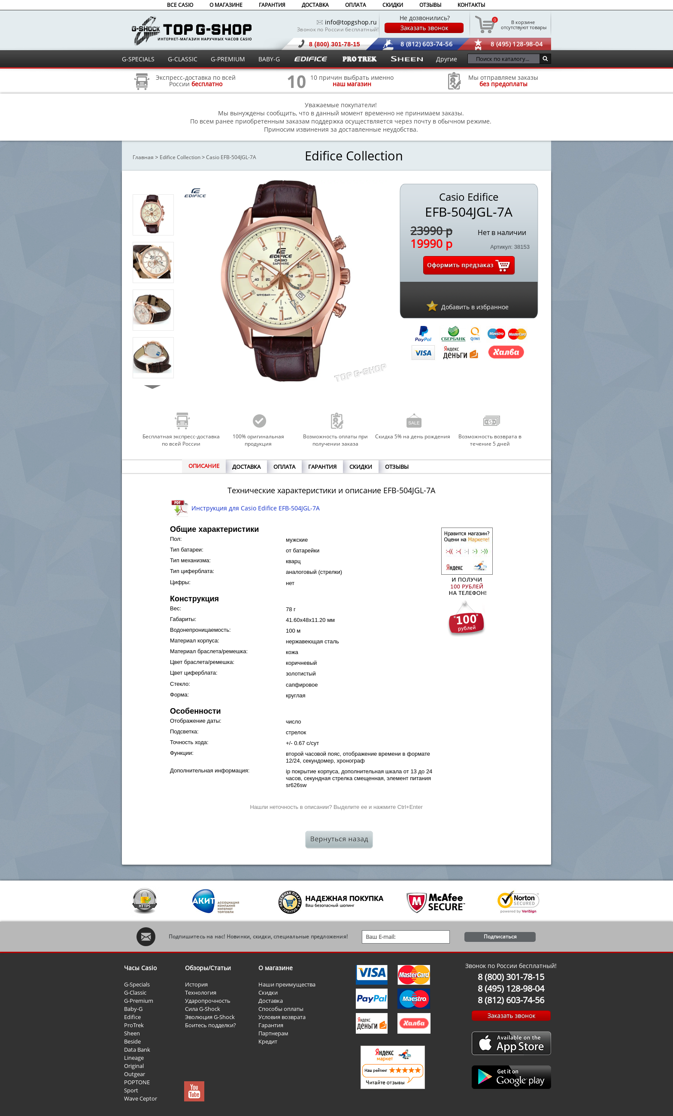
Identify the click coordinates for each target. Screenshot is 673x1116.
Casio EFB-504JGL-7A (231, 157)
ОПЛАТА (355, 5)
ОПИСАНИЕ (203, 466)
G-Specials (137, 984)
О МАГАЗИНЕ (226, 5)
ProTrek (134, 1025)
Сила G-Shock (202, 1009)
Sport (131, 1090)
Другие (446, 59)
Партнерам (273, 1033)
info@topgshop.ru (351, 22)
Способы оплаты (280, 1009)
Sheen (132, 1033)
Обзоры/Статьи (208, 968)
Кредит (267, 1041)
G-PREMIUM (228, 59)
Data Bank (137, 1049)
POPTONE (137, 1082)
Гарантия (270, 1025)
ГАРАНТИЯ (272, 5)
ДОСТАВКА (315, 5)
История (196, 984)
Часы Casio (140, 968)
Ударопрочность (207, 1000)
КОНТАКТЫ (471, 5)
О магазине (275, 968)
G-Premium (138, 1000)
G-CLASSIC (182, 59)
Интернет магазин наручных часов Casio (191, 30)
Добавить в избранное (475, 307)
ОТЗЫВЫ (430, 5)
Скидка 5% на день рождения (412, 436)
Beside (132, 1041)
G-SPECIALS (138, 59)
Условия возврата (282, 1017)
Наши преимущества (286, 984)
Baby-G (133, 1009)
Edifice (132, 1017)
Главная (143, 157)
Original (134, 1066)
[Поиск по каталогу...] (505, 59)
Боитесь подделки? (210, 1025)
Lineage (134, 1058)
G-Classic (135, 992)
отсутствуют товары (523, 24)
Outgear (134, 1074)
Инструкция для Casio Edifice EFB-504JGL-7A (255, 508)
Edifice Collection (180, 157)
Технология (200, 992)
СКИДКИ (392, 5)
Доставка (270, 1000)
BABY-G (269, 59)
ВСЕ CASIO (180, 5)
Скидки (268, 992)
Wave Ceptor (140, 1098)
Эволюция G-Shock (210, 1017)
